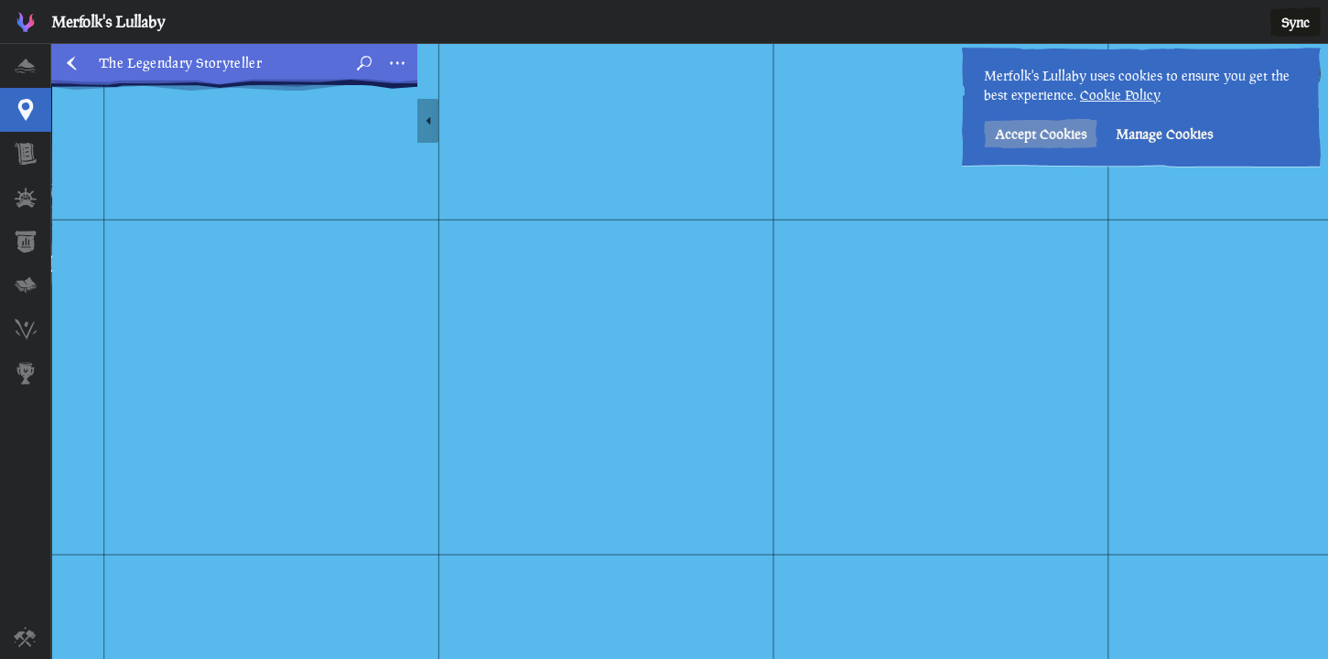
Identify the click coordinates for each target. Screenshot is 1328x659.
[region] (689, 351)
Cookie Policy (1120, 94)
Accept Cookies (1040, 134)
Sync (1295, 22)
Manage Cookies (1164, 134)
